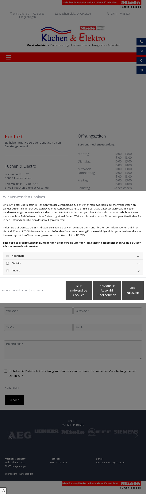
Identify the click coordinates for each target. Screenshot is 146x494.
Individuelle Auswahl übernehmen (90, 292)
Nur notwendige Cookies (54, 292)
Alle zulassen (126, 292)
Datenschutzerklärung (15, 280)
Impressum (37, 280)
